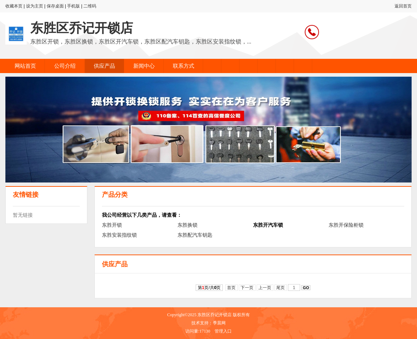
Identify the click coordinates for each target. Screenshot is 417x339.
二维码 (89, 6)
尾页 (280, 287)
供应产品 (104, 66)
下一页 (247, 287)
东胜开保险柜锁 (346, 225)
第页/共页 (209, 287)
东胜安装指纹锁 (119, 235)
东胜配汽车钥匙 (194, 235)
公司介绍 (65, 66)
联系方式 (183, 66)
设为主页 (34, 6)
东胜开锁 (112, 225)
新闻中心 (144, 66)
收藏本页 (13, 6)
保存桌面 (55, 6)
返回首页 (403, 6)
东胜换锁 (187, 225)
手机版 (73, 6)
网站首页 (25, 66)
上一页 (265, 287)
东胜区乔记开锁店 (81, 28)
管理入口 (223, 331)
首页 (231, 287)
